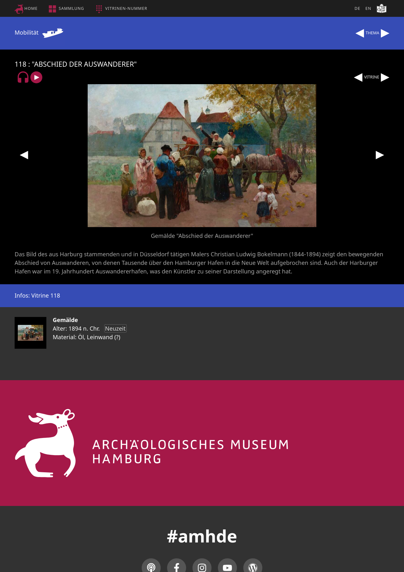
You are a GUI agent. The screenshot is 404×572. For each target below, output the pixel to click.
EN (368, 8)
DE (357, 8)
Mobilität (40, 32)
